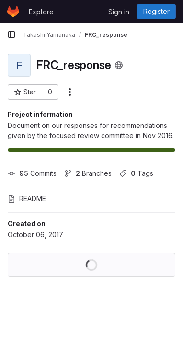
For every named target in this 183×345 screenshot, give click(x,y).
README (27, 199)
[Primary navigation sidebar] (11, 34)
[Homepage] (13, 11)
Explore (41, 12)
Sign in (118, 12)
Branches (88, 173)
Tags (136, 173)
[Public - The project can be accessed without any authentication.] (119, 65)
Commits (32, 173)
